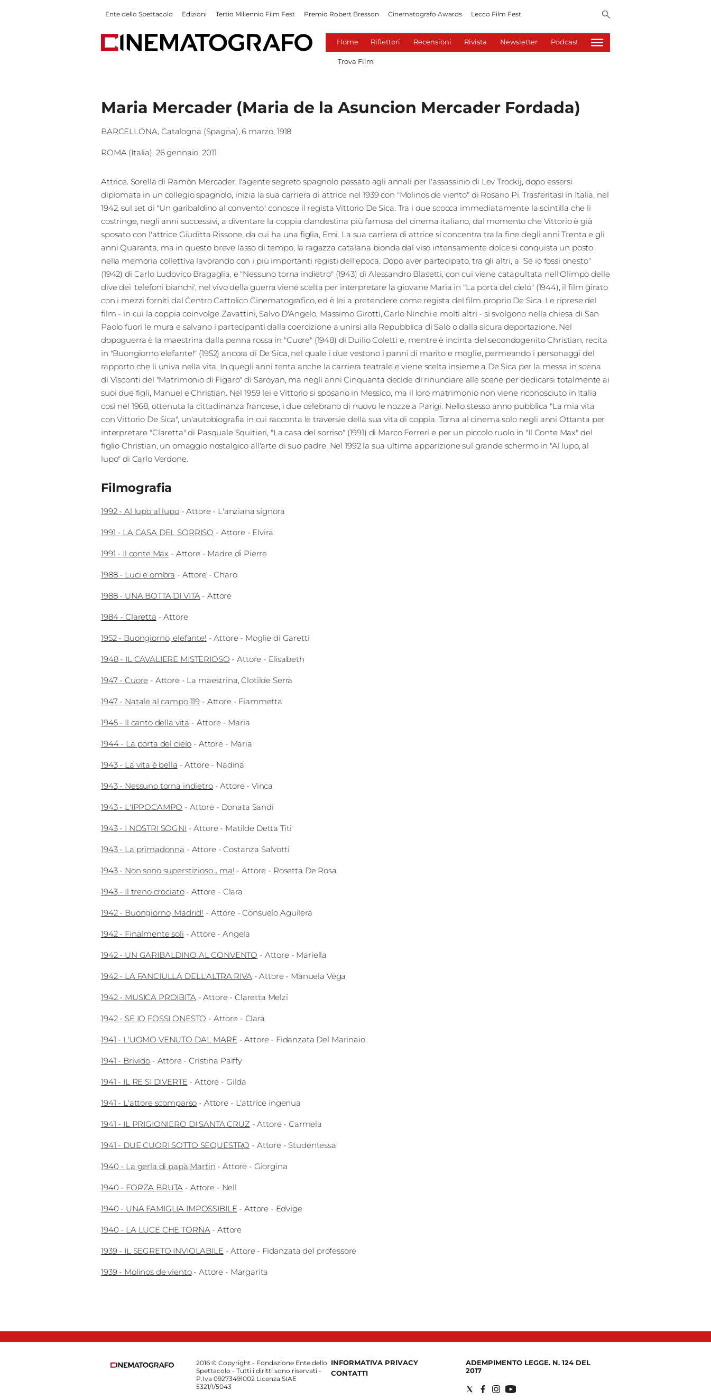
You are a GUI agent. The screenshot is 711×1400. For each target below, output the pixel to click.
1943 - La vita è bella (139, 765)
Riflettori (385, 42)
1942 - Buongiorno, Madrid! (152, 913)
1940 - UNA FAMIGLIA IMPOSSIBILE (169, 1208)
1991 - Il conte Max (135, 553)
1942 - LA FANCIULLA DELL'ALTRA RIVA (176, 976)
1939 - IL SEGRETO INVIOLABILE (162, 1251)
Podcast (564, 42)
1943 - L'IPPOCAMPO (141, 807)
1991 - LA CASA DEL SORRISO (157, 532)
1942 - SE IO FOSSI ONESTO (153, 1018)
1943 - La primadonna (142, 849)
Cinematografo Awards (425, 14)
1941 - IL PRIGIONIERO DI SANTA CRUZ (175, 1124)
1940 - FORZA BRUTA (142, 1187)
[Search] (606, 15)
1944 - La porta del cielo (146, 744)
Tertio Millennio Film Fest (255, 14)
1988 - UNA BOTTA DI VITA (150, 596)
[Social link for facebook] (483, 1389)
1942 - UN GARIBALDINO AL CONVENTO (179, 955)
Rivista (475, 42)
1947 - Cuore (124, 680)
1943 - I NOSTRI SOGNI (144, 828)
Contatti (349, 1373)
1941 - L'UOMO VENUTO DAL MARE (169, 1039)
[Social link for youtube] (510, 1389)
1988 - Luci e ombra (138, 575)
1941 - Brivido (125, 1061)
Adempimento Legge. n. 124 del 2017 (528, 1366)
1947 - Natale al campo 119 (150, 701)
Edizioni (194, 14)
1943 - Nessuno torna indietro (157, 786)
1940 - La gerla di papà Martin (158, 1166)
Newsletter (519, 42)
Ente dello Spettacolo (139, 14)
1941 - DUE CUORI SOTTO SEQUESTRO (175, 1145)
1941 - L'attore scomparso (149, 1103)
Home (347, 42)
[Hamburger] (597, 42)
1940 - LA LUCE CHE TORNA (155, 1230)
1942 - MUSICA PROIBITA (148, 997)
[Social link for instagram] (496, 1389)
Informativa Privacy (374, 1362)
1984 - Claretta (128, 617)
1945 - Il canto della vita (145, 722)
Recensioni (432, 42)
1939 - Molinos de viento (146, 1272)
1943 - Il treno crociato (142, 891)
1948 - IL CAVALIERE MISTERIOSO (165, 659)
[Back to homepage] (142, 1365)
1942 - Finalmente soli (142, 934)
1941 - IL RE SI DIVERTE (144, 1082)
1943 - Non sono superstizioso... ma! (168, 870)
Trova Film (356, 61)
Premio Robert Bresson (341, 14)
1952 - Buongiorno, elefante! (154, 638)
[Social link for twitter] (470, 1389)
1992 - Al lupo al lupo (140, 511)
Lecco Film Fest (496, 14)
